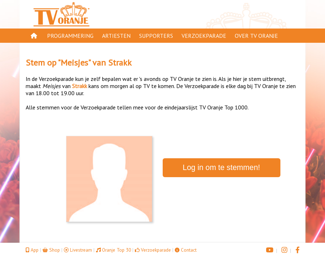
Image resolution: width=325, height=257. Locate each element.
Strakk (120, 62)
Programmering (70, 35)
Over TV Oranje (256, 35)
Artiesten (116, 35)
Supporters (156, 35)
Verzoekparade (204, 35)
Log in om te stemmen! (221, 167)
